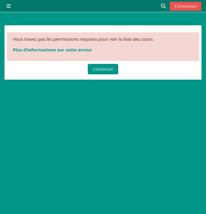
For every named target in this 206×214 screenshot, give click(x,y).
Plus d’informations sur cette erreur (52, 50)
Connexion (185, 6)
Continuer (103, 69)
